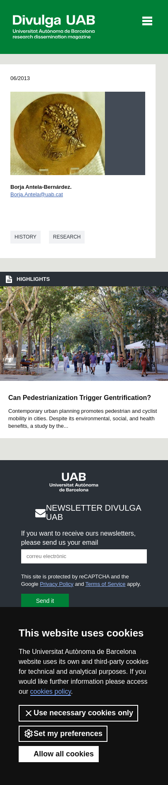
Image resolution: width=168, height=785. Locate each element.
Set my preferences (63, 734)
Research (67, 237)
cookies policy (50, 691)
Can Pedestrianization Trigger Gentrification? (79, 397)
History (26, 237)
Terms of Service (105, 584)
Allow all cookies (59, 754)
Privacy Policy (56, 584)
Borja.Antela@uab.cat (36, 194)
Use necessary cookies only (78, 713)
